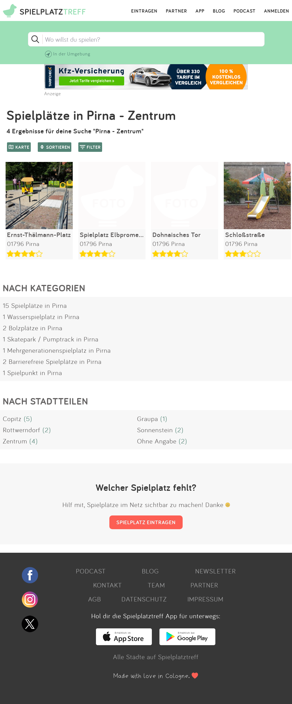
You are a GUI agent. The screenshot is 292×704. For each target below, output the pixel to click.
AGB (94, 599)
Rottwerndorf (21, 430)
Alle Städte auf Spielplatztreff (156, 656)
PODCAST (245, 11)
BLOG (219, 11)
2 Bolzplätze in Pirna (32, 328)
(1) (163, 418)
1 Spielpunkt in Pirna (32, 372)
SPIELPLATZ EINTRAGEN (146, 522)
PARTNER (176, 11)
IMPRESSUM (205, 599)
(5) (28, 418)
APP (200, 11)
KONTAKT (107, 585)
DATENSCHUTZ (144, 599)
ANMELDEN (276, 11)
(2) (47, 430)
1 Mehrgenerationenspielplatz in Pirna (57, 350)
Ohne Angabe (156, 441)
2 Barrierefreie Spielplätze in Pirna (52, 361)
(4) (33, 441)
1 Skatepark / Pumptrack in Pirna (50, 339)
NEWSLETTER (215, 571)
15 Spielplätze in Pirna (35, 305)
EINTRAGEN (144, 11)
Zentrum (15, 441)
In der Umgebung (71, 54)
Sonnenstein (155, 430)
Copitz (12, 418)
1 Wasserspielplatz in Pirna (41, 316)
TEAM (156, 585)
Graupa (147, 418)
